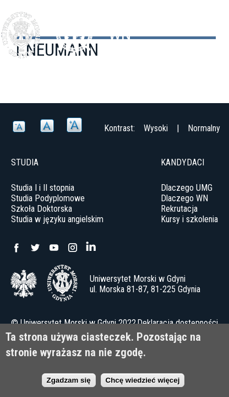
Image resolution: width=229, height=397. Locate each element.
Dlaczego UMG (186, 188)
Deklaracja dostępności (177, 323)
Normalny (204, 128)
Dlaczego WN (184, 198)
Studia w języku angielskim (57, 219)
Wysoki (156, 128)
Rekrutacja (179, 208)
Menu (215, 27)
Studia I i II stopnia (42, 188)
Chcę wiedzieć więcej (143, 380)
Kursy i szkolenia (189, 219)
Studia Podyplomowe (48, 198)
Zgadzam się (69, 380)
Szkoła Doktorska (41, 208)
